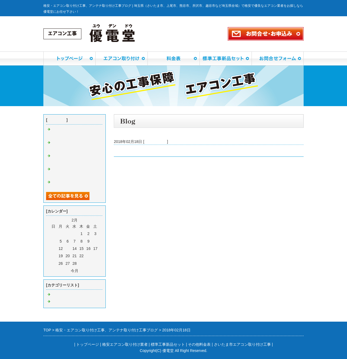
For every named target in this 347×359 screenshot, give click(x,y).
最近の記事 (56, 120)
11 (54, 248)
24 (95, 256)
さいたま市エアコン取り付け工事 (242, 344)
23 (88, 256)
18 (54, 256)
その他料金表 (199, 344)
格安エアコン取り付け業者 (125, 344)
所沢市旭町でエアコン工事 (136, 150)
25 (54, 263)
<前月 (65, 271)
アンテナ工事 (63, 301)
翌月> (84, 271)
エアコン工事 (155, 141)
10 (95, 241)
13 (68, 248)
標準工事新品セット (168, 344)
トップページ (87, 344)
